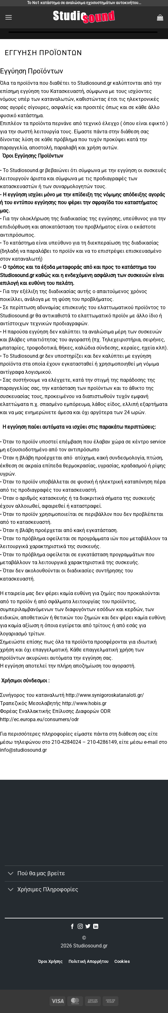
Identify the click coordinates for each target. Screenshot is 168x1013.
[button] (8, 17)
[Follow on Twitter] (87, 926)
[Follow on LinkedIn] (95, 926)
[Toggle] (11, 874)
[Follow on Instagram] (80, 926)
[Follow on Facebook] (72, 926)
